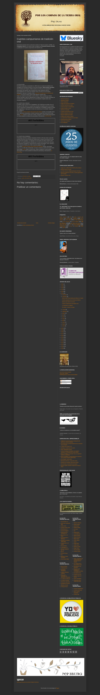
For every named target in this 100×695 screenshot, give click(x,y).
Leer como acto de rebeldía (65, 372)
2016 (62, 335)
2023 (62, 289)
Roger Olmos (76, 548)
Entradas (63, 380)
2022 (62, 291)
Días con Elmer (64, 566)
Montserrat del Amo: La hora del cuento (69, 460)
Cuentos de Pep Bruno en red (67, 111)
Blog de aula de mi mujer (66, 169)
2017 (62, 333)
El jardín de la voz (77, 574)
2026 (62, 284)
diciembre (64, 294)
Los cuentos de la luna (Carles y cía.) (78, 564)
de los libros (27, 178)
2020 (62, 328)
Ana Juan (76, 529)
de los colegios (75, 221)
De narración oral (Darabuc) (77, 567)
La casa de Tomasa (65, 580)
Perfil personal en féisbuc (66, 119)
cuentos (23, 178)
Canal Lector (63, 525)
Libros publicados (64, 102)
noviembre (64, 296)
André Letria (76, 545)
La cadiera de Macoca (65, 578)
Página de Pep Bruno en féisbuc (67, 103)
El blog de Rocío (64, 586)
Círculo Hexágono (64, 530)
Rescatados (71, 226)
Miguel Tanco (76, 538)
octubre (64, 309)
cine (70, 217)
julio (63, 315)
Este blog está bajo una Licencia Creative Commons (28, 682)
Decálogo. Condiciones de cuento (68, 448)
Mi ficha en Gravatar (65, 109)
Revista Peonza (64, 553)
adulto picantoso (63, 217)
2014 (62, 339)
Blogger (57, 688)
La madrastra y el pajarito (67, 305)
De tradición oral (77, 572)
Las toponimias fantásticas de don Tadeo (69, 117)
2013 (62, 340)
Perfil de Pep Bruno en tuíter (67, 105)
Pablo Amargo (77, 524)
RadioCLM (62, 226)
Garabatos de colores (65, 583)
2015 (62, 337)
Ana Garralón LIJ (64, 521)
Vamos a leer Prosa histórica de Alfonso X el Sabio (72, 298)
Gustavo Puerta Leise (65, 527)
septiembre (64, 311)
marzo (63, 322)
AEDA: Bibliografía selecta (66, 449)
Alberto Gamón (77, 535)
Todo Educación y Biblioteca (64, 538)
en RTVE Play (48, 116)
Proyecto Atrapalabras (78, 588)
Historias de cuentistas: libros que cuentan (69, 462)
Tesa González (77, 549)
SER (64, 227)
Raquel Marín (76, 532)
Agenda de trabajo (65, 100)
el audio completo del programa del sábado (32, 111)
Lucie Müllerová (77, 533)
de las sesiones (66, 221)
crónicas (68, 218)
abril (63, 320)
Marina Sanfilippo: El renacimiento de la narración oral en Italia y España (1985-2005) (71, 457)
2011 (62, 344)
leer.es (62, 551)
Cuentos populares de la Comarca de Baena (71, 300)
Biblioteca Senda (64, 585)
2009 (62, 348)
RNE (31, 178)
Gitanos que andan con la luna (68, 301)
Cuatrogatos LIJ (64, 547)
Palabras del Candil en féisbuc (67, 116)
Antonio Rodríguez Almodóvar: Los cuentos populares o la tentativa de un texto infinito (70, 452)
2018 (62, 331)
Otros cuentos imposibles (77, 592)
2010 (62, 346)
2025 (62, 286)
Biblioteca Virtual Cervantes (64, 557)
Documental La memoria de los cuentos (69, 464)
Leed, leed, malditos (64, 373)
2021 (62, 293)
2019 (62, 330)
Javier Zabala (76, 540)
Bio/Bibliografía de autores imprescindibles (68, 374)
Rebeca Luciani (77, 546)
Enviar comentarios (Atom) (28, 225)
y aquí (21, 114)
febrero (63, 324)
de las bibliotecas (78, 219)
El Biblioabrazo (64, 568)
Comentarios (64, 383)
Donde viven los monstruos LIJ (64, 533)
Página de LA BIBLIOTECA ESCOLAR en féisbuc (71, 167)
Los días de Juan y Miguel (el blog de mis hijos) (71, 171)
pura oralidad (77, 224)
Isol (74, 530)
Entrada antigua (51, 222)
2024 (62, 287)
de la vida (68, 219)
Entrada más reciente (21, 222)
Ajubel (75, 541)
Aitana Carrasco (77, 537)
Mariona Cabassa (77, 522)
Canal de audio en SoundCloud (67, 106)
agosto (63, 313)
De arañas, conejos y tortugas (68, 307)
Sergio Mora (76, 543)
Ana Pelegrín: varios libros (66, 459)
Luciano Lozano (77, 551)
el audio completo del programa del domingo (32, 146)
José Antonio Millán (65, 559)
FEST (71, 224)
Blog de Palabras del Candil (66, 114)
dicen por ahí (63, 224)
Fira (62, 554)
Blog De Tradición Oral (65, 175)
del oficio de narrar (75, 223)
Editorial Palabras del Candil (67, 113)
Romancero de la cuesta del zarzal (77, 581)
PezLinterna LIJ (64, 529)
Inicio (37, 222)
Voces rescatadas (77, 578)
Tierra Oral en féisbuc (65, 121)
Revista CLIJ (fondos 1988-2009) (65, 541)
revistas (76, 226)
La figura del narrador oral (66, 446)
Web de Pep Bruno (65, 98)
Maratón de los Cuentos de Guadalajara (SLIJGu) (78, 570)
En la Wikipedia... (64, 122)
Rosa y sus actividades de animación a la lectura (65, 576)
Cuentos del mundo (78, 590)
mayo (63, 318)
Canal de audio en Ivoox (66, 108)
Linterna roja (76, 594)
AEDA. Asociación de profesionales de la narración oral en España (78, 560)
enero (63, 325)
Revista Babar (64, 545)
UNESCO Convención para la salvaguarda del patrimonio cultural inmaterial (70, 441)
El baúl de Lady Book (65, 581)
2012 (62, 342)
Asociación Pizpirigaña (63, 570)
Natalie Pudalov (77, 527)
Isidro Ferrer (76, 526)
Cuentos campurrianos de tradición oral (70, 303)
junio (63, 316)
